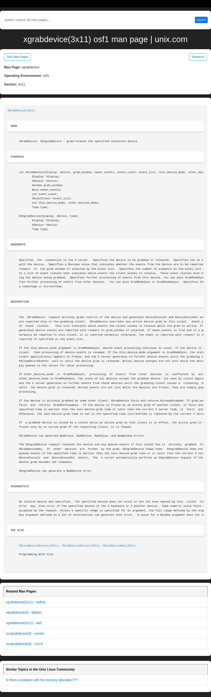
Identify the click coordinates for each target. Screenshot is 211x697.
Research (198, 56)
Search (201, 19)
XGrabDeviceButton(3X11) (81, 545)
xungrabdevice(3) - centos (25, 633)
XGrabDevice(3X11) (21, 110)
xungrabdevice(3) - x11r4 (24, 644)
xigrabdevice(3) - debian (23, 612)
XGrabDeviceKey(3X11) (119, 545)
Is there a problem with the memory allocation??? (42, 680)
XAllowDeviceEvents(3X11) (39, 545)
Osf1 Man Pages (17, 56)
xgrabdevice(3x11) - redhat (25, 602)
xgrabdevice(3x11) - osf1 (24, 623)
